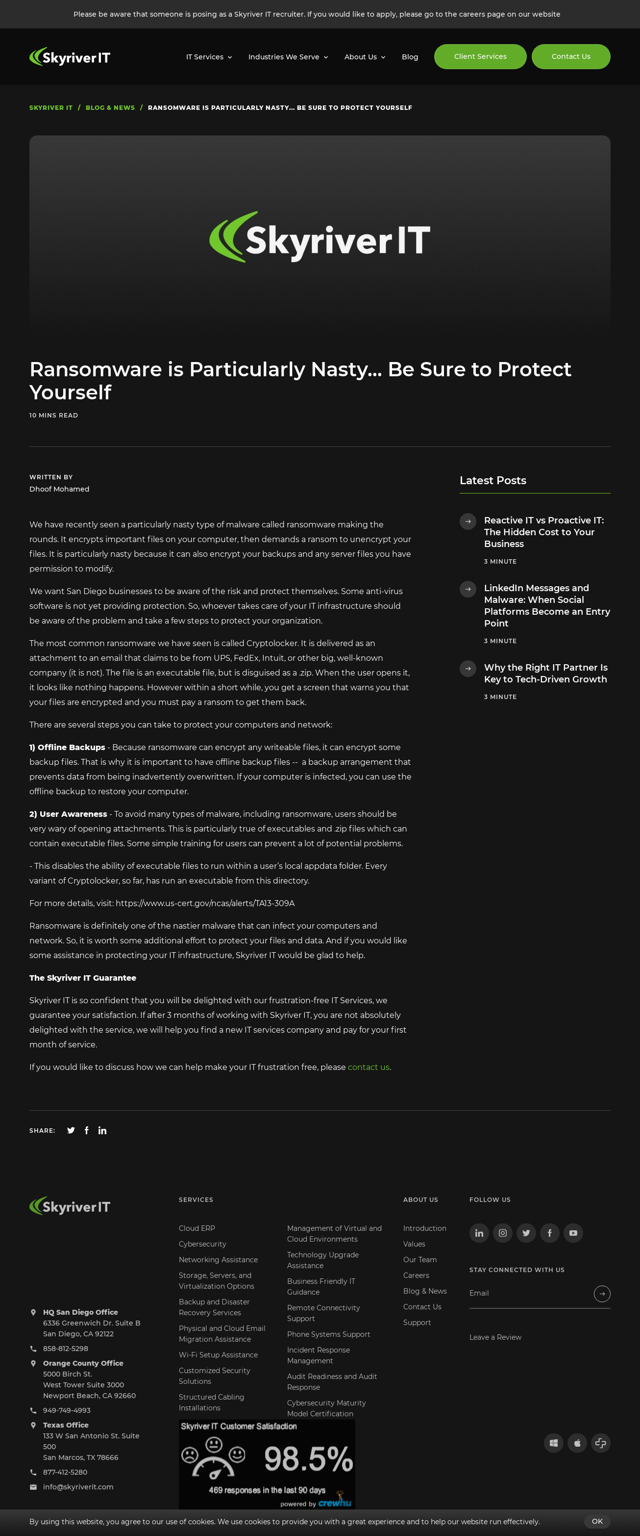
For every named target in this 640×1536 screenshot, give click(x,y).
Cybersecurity (202, 1256)
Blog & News (425, 1304)
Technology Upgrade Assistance (323, 1273)
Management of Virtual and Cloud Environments (334, 1246)
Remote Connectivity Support (323, 1326)
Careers (416, 1288)
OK (597, 1521)
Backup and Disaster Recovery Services (214, 1320)
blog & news (110, 107)
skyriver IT (51, 107)
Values (414, 1256)
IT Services (204, 56)
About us (421, 1212)
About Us (361, 56)
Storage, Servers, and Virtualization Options (216, 1293)
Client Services (480, 56)
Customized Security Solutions (214, 1389)
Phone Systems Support (328, 1347)
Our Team (420, 1272)
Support (417, 1335)
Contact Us (571, 56)
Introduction (424, 1241)
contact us (369, 1067)
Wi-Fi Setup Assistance (218, 1367)
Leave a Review (495, 1350)
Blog (410, 56)
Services (196, 1212)
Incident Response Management (318, 1368)
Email (479, 1306)
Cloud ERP (197, 1241)
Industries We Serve (284, 56)
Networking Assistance (218, 1272)
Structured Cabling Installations (212, 1415)
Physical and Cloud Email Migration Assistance (222, 1346)
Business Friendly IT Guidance (321, 1299)
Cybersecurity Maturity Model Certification (326, 1421)
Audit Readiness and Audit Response (332, 1395)
